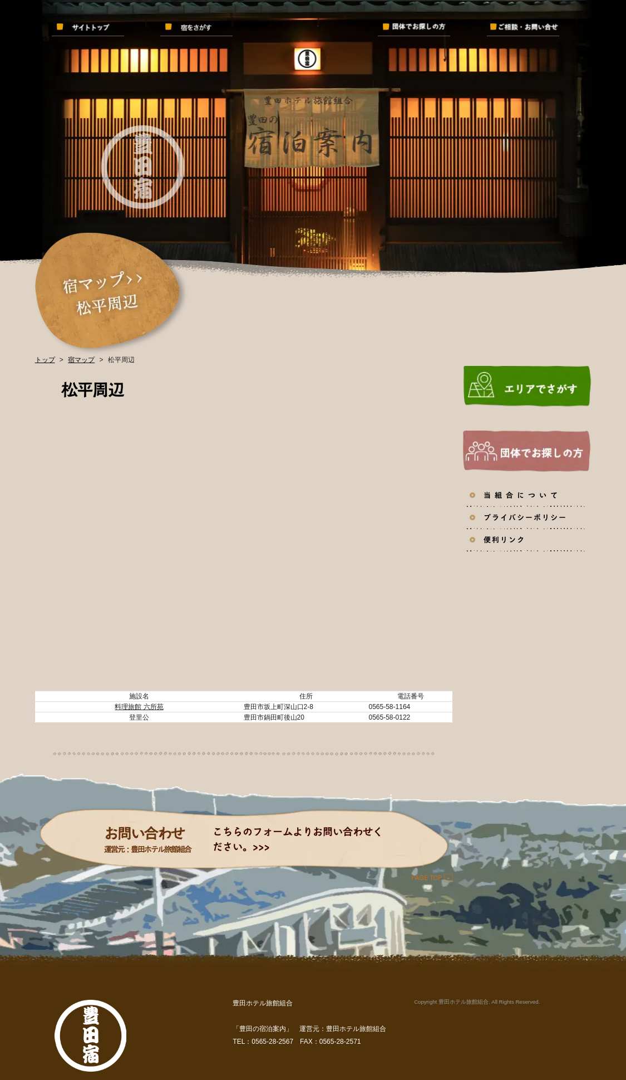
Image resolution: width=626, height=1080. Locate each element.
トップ (45, 360)
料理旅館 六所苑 (139, 707)
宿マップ (81, 360)
